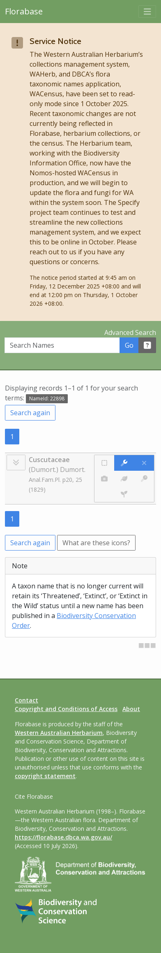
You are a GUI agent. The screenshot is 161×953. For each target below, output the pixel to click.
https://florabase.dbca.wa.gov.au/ (63, 837)
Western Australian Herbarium (59, 733)
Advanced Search (130, 332)
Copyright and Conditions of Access (66, 709)
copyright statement (45, 776)
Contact (26, 700)
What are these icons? (96, 542)
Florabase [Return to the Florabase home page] (24, 11)
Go (129, 345)
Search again (30, 412)
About (131, 709)
